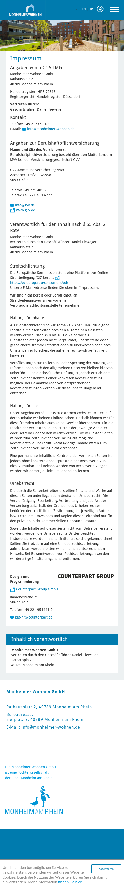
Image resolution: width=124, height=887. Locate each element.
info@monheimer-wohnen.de (51, 129)
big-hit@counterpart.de (34, 617)
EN (84, 9)
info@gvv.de (25, 205)
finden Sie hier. (70, 882)
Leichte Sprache (101, 9)
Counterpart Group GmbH (37, 589)
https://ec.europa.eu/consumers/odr (39, 283)
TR (91, 9)
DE (76, 9)
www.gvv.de (25, 210)
